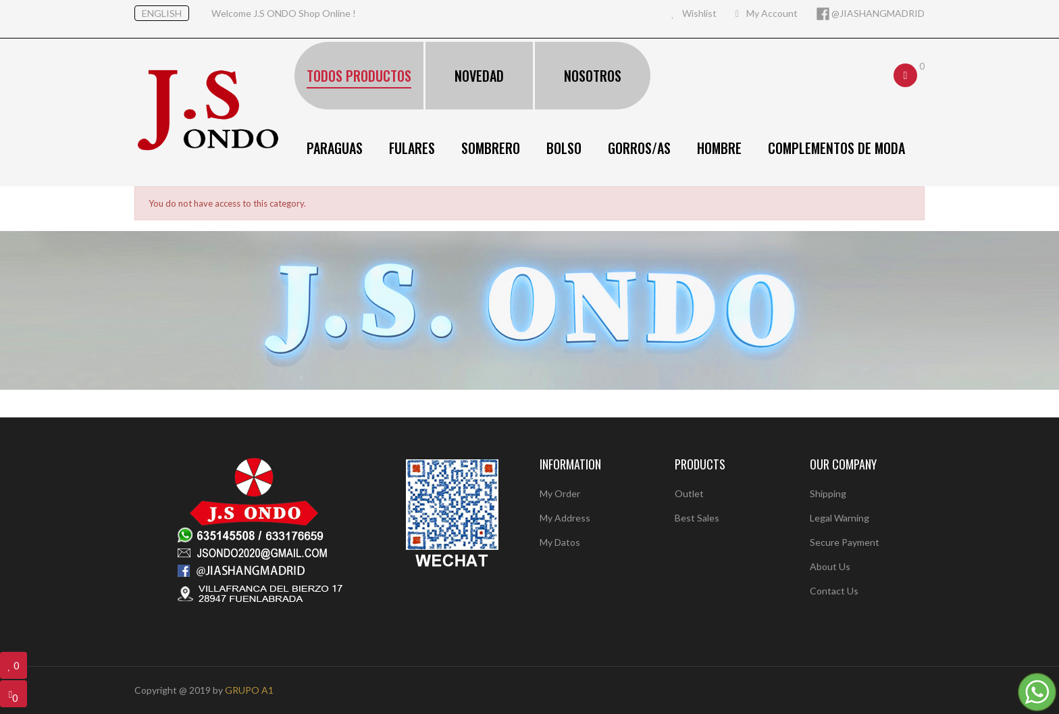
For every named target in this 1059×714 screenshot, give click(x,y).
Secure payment (844, 542)
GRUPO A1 (249, 690)
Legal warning (839, 518)
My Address (565, 518)
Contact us (834, 590)
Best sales (697, 518)
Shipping (828, 493)
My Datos (560, 542)
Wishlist (694, 13)
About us (830, 566)
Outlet (689, 493)
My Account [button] (766, 13)
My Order (560, 493)
